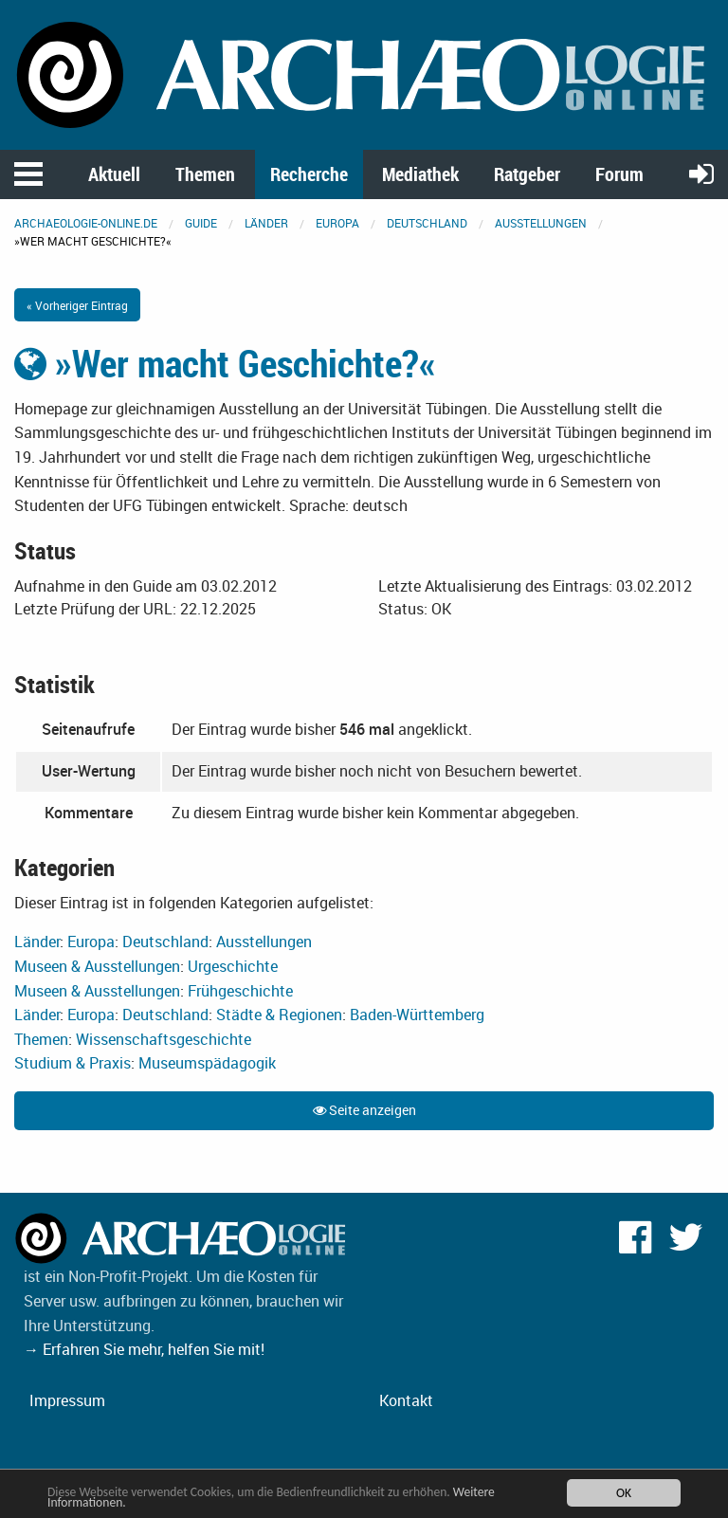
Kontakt (406, 1400)
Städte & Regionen (279, 1014)
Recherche (309, 174)
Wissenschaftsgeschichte (163, 1039)
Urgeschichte (233, 966)
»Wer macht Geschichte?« (225, 363)
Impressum (67, 1400)
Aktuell (114, 174)
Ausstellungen (541, 222)
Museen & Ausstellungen (97, 966)
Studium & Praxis (72, 1062)
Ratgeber (527, 174)
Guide (201, 222)
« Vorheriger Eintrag (77, 305)
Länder (266, 222)
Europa (337, 222)
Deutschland (427, 222)
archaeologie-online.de (85, 222)
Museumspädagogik (207, 1062)
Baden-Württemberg (417, 1014)
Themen (205, 174)
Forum (619, 174)
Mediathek (420, 174)
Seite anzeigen (364, 1110)
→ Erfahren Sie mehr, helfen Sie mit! (144, 1349)
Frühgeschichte (240, 990)
